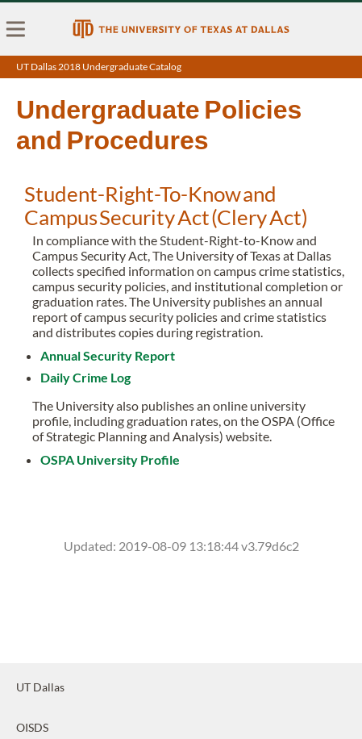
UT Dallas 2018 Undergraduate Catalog (98, 67)
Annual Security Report (107, 355)
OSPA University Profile (110, 459)
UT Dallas (40, 687)
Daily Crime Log (85, 377)
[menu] (16, 29)
